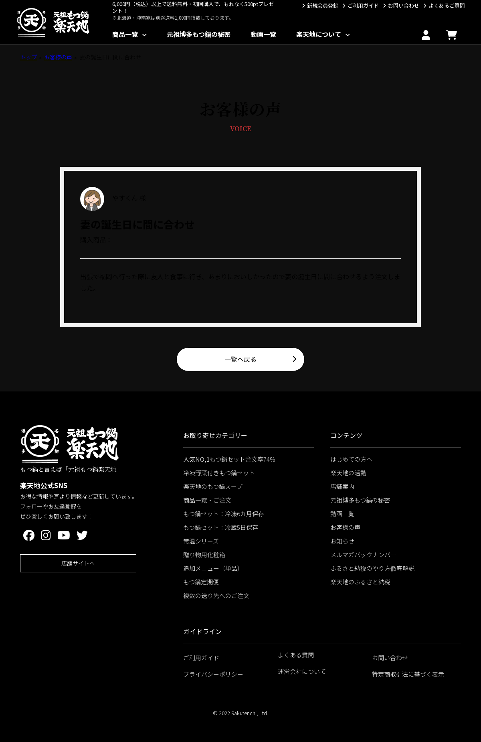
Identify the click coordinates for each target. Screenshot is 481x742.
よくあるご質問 (446, 5)
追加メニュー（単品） (213, 568)
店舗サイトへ (78, 563)
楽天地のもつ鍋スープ (213, 486)
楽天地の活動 (348, 472)
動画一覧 (263, 34)
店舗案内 (342, 486)
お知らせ (342, 541)
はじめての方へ (351, 459)
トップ (28, 57)
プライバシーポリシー (213, 674)
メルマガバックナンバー (363, 554)
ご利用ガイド (363, 5)
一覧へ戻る (240, 359)
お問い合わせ (403, 5)
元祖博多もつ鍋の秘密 (198, 34)
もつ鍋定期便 (201, 582)
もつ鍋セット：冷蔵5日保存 (220, 527)
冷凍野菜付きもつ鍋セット (219, 472)
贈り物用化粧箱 (204, 554)
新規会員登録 (322, 5)
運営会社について (302, 671)
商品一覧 (125, 34)
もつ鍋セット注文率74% (229, 459)
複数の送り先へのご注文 (216, 595)
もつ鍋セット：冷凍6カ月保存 (223, 513)
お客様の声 (58, 57)
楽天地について (318, 34)
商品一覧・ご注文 (207, 500)
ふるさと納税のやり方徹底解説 (372, 568)
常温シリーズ (201, 541)
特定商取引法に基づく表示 (408, 674)
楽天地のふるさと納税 (360, 582)
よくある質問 (296, 655)
